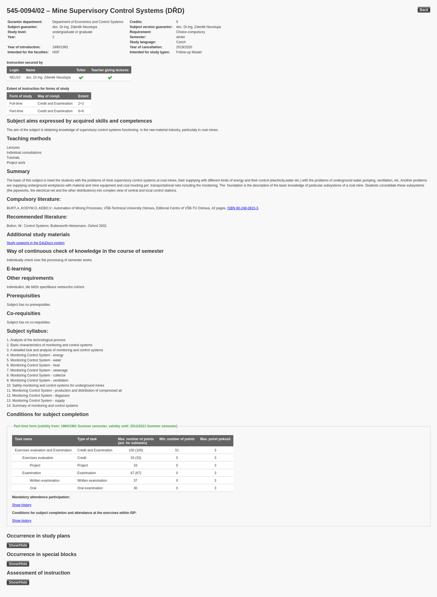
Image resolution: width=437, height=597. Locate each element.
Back (424, 10)
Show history (21, 505)
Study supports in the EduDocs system (36, 243)
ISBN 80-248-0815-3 (242, 208)
